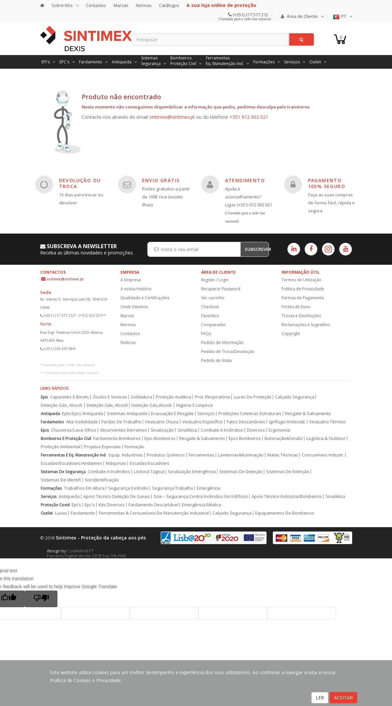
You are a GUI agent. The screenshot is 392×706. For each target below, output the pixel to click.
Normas (144, 5)
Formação (134, 447)
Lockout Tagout (149, 471)
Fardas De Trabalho (121, 422)
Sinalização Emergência (192, 471)
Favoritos (210, 315)
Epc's (90, 505)
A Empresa (130, 280)
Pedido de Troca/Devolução (227, 351)
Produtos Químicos (166, 455)
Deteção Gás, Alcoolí (107, 405)
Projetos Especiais (102, 447)
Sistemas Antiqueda (127, 413)
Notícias (128, 342)
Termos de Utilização (301, 280)
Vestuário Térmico (327, 422)
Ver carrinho (212, 298)
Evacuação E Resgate (172, 413)
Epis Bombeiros (160, 438)
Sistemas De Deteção (241, 471)
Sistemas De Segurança (63, 471)
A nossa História (135, 289)
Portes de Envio (296, 307)
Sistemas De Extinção (287, 471)
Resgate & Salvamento (308, 413)
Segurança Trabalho (172, 488)
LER (320, 697)
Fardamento (52, 422)
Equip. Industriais (126, 455)
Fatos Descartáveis (246, 422)
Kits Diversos (112, 505)
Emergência (208, 488)
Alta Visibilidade (82, 422)
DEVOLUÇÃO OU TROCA (80, 183)
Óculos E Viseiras (110, 397)
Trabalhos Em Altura (84, 488)
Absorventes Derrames (123, 430)
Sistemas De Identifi (61, 480)
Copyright (290, 333)
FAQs (206, 333)
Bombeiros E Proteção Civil (66, 438)
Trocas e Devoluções (301, 315)
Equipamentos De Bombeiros (284, 513)
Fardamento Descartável (153, 505)
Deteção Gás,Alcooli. (152, 405)
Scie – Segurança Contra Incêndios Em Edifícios (201, 496)
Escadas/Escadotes (149, 463)
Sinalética (187, 430)
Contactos (96, 5)
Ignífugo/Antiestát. (287, 422)
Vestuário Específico (202, 422)
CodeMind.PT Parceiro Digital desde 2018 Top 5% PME (86, 553)
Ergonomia (279, 430)
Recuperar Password (220, 289)
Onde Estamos (134, 307)
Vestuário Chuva (162, 422)
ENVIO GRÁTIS (161, 180)
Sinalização (162, 430)
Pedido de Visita (216, 360)
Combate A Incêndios (222, 430)
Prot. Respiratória (212, 397)
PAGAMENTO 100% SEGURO (326, 183)
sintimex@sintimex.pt (172, 117)
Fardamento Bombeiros (117, 438)
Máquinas (116, 463)
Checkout (210, 307)
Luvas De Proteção (253, 397)
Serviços (206, 413)
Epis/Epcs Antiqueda (82, 413)
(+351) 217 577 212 (250, 15)
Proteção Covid (55, 505)
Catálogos (169, 5)
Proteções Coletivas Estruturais (249, 413)
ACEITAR (343, 697)
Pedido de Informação (222, 342)
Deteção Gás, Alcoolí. (62, 405)
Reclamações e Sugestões (305, 324)
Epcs (45, 430)
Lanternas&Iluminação (241, 455)
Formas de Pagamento (302, 298)
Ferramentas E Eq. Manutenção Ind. (74, 455)
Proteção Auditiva (173, 397)
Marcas (121, 5)
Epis (44, 397)
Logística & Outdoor (326, 438)
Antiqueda (50, 413)
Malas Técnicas (282, 455)
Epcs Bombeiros (245, 438)
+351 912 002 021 (248, 117)
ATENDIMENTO (245, 180)
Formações (51, 488)
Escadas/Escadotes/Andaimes (71, 463)
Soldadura (141, 397)
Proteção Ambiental (60, 447)
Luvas (61, 513)
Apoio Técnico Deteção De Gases (116, 496)
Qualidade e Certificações (144, 298)
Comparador (213, 324)
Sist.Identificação (102, 480)
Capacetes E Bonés (69, 397)
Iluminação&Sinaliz (284, 438)
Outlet (47, 513)
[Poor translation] (41, 599)
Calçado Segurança (294, 397)
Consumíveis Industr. (323, 455)
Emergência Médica (201, 505)
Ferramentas (201, 455)
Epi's (76, 505)
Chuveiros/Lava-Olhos (73, 430)
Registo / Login (215, 280)
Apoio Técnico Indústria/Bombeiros (287, 496)
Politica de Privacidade (302, 289)
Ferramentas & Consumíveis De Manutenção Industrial (154, 513)
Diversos (256, 430)
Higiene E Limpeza (194, 405)
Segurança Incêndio (128, 488)
